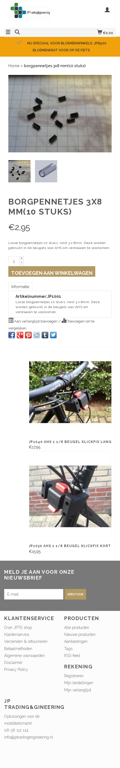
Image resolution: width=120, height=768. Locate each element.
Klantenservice (16, 634)
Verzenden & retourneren (26, 641)
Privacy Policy (16, 669)
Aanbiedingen (76, 641)
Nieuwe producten (80, 634)
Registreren (74, 676)
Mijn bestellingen (78, 683)
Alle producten (76, 627)
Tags (68, 648)
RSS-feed (72, 655)
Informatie (20, 286)
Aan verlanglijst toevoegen (33, 320)
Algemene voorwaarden (24, 655)
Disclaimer (13, 662)
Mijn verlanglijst (77, 690)
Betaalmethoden (18, 648)
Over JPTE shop (18, 627)
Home (13, 66)
